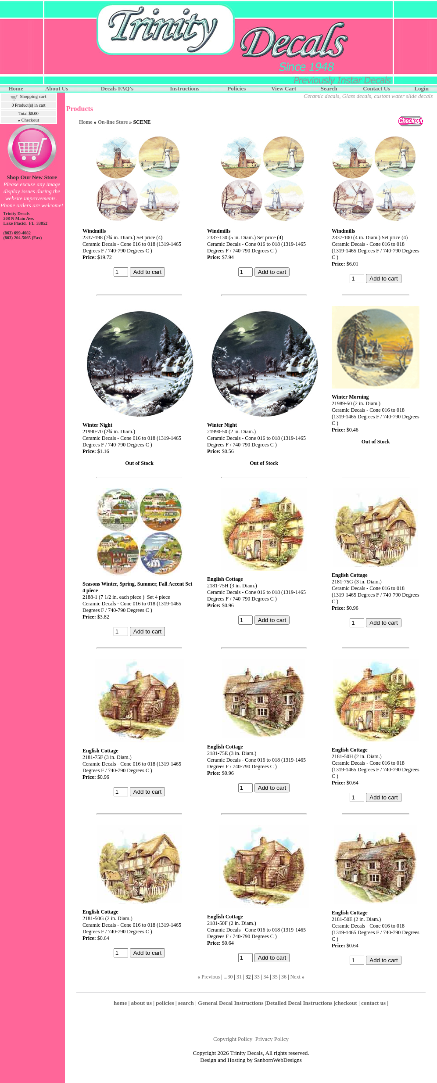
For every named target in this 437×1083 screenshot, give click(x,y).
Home (86, 122)
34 (266, 977)
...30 (228, 977)
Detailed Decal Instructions (299, 1003)
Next (295, 977)
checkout (346, 1003)
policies (165, 1003)
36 (284, 977)
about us (141, 1003)
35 (275, 977)
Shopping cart (33, 96)
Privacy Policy (272, 1039)
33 (257, 977)
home (120, 1003)
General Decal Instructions (230, 1003)
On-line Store (113, 122)
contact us (373, 1003)
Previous (210, 977)
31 (239, 977)
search (186, 1003)
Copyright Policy (232, 1039)
